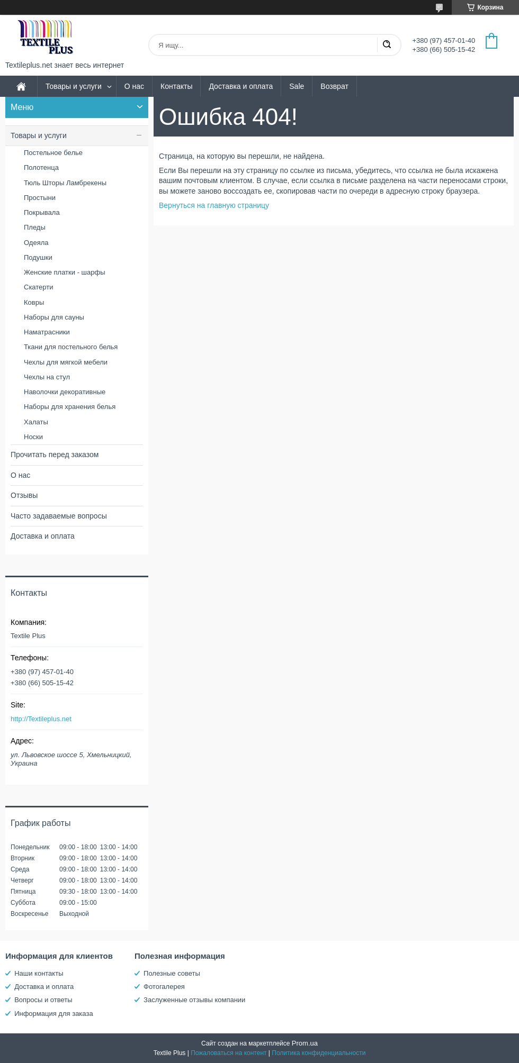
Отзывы (24, 495)
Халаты (36, 422)
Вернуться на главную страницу (214, 205)
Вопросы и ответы (43, 1000)
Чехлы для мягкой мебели (66, 362)
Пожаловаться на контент (228, 1053)
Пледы (35, 227)
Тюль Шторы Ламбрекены (65, 183)
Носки (33, 437)
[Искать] (386, 45)
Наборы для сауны (54, 317)
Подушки (38, 257)
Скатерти (38, 287)
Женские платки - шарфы (64, 272)
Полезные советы (172, 973)
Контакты (176, 86)
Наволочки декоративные (64, 392)
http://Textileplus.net (41, 719)
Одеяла (36, 243)
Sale (296, 86)
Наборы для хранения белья (69, 407)
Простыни (40, 198)
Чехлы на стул (47, 377)
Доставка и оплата (241, 86)
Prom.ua (305, 1043)
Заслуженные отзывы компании (194, 1000)
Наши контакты (38, 973)
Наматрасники (47, 332)
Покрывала (42, 212)
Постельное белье (53, 153)
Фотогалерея (164, 987)
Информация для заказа (53, 1013)
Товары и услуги (74, 86)
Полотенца (41, 167)
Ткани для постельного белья (71, 347)
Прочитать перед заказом (55, 454)
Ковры (34, 302)
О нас (134, 86)
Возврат (334, 86)
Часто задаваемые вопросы (59, 516)
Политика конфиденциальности (318, 1053)
